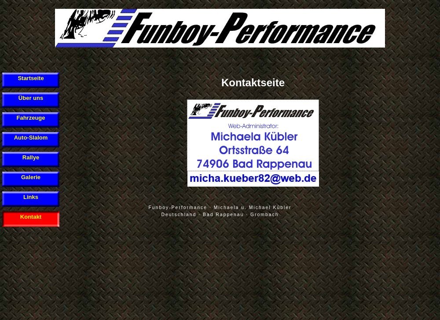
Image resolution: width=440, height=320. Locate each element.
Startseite (31, 78)
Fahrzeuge (30, 117)
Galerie (30, 177)
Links (30, 197)
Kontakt (30, 216)
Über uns (30, 98)
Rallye (30, 157)
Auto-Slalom (31, 137)
